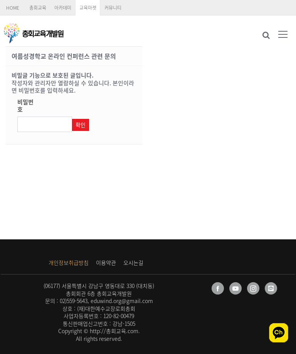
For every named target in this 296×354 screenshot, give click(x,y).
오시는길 (133, 262)
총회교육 (37, 7)
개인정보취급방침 (69, 262)
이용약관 (106, 262)
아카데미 (62, 7)
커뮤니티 (112, 7)
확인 (81, 125)
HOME (12, 7)
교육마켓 (87, 7)
